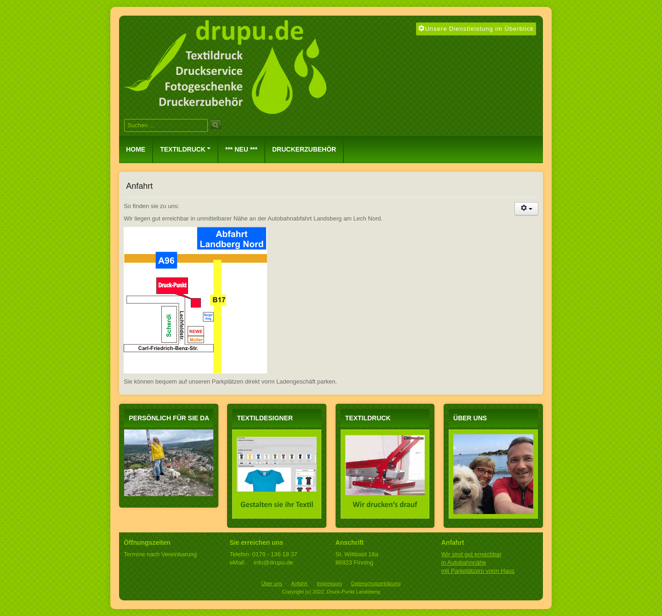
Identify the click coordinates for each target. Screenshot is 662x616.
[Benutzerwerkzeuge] (526, 208)
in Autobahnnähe (463, 562)
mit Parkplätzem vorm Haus (478, 570)
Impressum (329, 583)
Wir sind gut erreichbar (471, 554)
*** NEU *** (241, 149)
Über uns (272, 583)
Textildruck (185, 149)
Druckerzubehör (304, 149)
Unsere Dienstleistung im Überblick (475, 28)
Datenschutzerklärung (375, 583)
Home (135, 149)
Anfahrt (299, 583)
